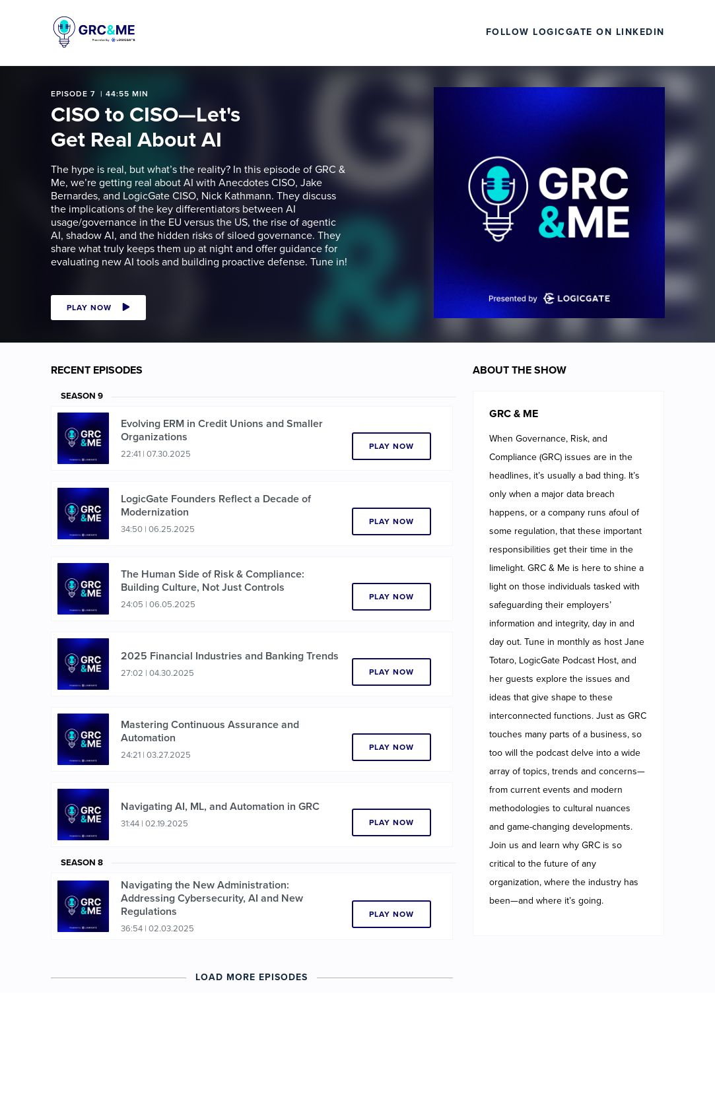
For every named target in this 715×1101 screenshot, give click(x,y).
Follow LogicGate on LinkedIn (575, 32)
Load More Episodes (251, 977)
